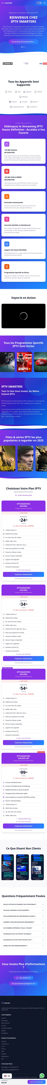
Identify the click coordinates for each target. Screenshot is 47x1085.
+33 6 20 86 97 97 (23, 978)
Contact (3, 1025)
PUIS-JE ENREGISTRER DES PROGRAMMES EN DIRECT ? (23, 916)
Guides (3, 1030)
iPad (2, 1051)
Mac (2, 1059)
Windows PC (5, 1056)
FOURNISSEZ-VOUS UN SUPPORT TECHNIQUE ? (23, 934)
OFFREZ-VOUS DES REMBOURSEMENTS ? (23, 946)
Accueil (3, 1018)
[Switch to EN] (7, 1076)
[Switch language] (39, 2)
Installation (4, 1033)
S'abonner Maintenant (23, 574)
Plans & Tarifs (5, 1023)
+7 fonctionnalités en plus (23, 819)
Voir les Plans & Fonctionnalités (23, 42)
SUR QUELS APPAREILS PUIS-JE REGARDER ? (23, 910)
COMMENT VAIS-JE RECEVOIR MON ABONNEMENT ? (23, 922)
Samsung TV (5, 1044)
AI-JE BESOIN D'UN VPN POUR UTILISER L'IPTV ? (23, 940)
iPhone (3, 1049)
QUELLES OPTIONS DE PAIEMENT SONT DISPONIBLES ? (23, 904)
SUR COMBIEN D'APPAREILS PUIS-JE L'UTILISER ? (23, 928)
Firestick (3, 1041)
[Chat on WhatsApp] (42, 1076)
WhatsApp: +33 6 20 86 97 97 (9, 1067)
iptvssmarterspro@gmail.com (23, 984)
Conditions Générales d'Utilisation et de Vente (23, 1077)
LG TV (3, 1046)
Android (3, 1054)
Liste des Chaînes (6, 1028)
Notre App (4, 1020)
